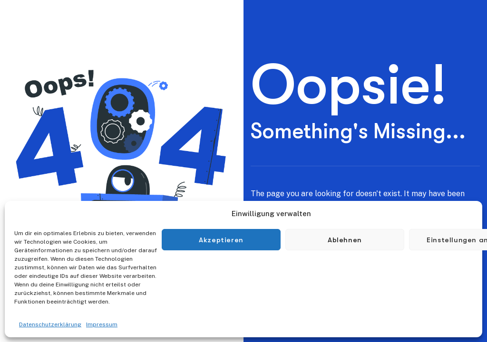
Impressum (101, 324)
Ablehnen (345, 240)
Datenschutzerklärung (50, 324)
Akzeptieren (221, 240)
